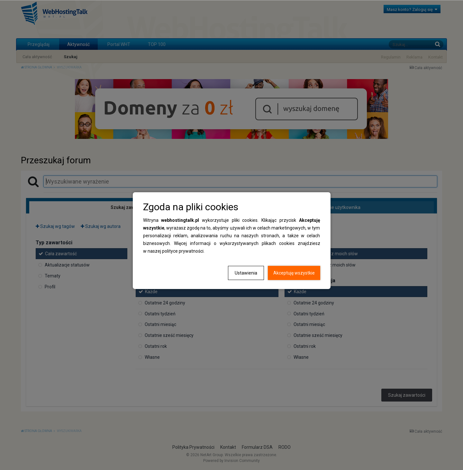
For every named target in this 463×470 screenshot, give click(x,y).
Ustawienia (246, 273)
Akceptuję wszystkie (294, 273)
